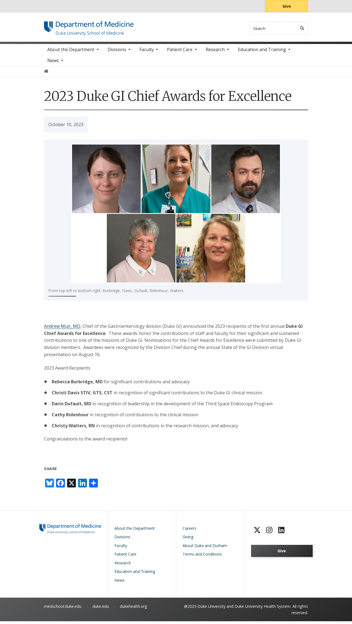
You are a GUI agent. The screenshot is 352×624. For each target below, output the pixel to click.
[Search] (302, 28)
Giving (188, 539)
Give (286, 6)
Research (215, 52)
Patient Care (180, 52)
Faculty (146, 52)
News (53, 63)
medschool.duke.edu (62, 608)
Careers (189, 530)
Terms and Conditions (202, 556)
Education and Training (262, 52)
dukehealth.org (133, 608)
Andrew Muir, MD (62, 329)
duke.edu (100, 608)
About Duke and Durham (205, 548)
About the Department (70, 52)
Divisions (117, 52)
